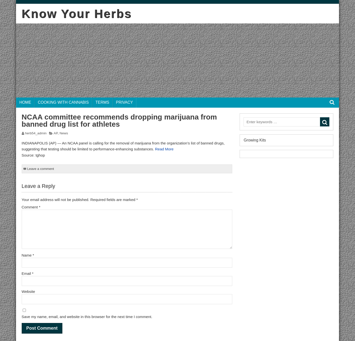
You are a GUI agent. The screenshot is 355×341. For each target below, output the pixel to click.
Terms (102, 102)
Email (28, 273)
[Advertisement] (177, 60)
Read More (164, 149)
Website (28, 291)
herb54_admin (35, 133)
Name (28, 255)
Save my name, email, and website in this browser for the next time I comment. (87, 317)
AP (56, 133)
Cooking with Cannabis (63, 102)
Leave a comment (40, 169)
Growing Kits (255, 140)
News (64, 133)
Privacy (124, 102)
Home (25, 102)
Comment (31, 207)
